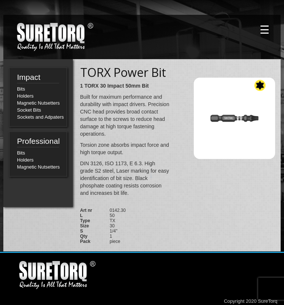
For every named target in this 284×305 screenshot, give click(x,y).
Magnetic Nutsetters (38, 103)
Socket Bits (29, 110)
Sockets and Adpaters (40, 117)
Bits (21, 89)
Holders (25, 96)
